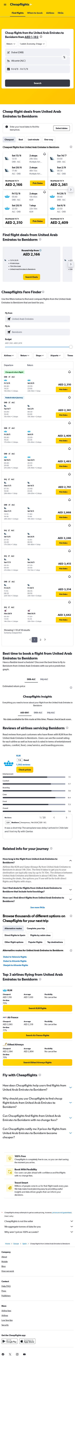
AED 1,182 (31, 37)
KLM (18, 755)
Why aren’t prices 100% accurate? (39, 1232)
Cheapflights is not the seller (39, 1221)
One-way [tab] (48, 139)
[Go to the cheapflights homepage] (21, 4)
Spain (24, 1244)
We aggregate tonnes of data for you (39, 1226)
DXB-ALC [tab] (31, 679)
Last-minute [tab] (33, 139)
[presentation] (41, 36)
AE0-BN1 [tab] (24, 712)
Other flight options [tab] (14, 942)
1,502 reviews (23, 764)
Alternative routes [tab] (13, 928)
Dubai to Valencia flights (15, 957)
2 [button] (40, 639)
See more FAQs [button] (37, 907)
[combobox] (11, 44)
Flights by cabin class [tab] (40, 935)
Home (7, 1244)
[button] (5, 4)
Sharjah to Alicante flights (15, 965)
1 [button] (34, 639)
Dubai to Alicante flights (14, 961)
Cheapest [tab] (9, 139)
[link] (31, 277)
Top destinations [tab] (55, 942)
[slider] (71, 347)
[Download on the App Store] (27, 1341)
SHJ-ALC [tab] (44, 679)
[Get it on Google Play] (9, 1341)
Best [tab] (21, 139)
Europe (16, 1244)
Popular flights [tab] (35, 942)
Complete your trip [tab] (36, 928)
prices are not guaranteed (61, 1213)
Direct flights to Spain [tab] (15, 935)
